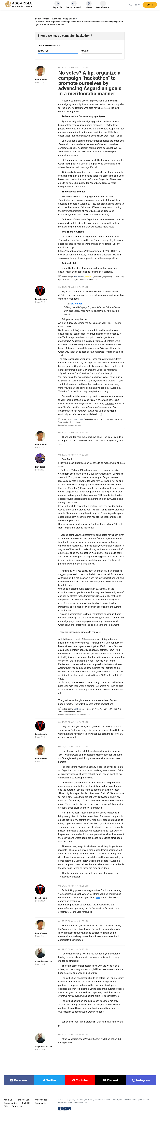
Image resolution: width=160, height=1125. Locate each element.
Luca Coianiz (41, 299)
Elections (56, 19)
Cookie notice (10, 1103)
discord (112, 1080)
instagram (143, 1080)
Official (46, 19)
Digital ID (25, 1103)
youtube (81, 1080)
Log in (150, 5)
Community (40, 1103)
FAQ (6, 1106)
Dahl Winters (41, 79)
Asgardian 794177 (43, 961)
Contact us (17, 1106)
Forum (38, 19)
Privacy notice (40, 1099)
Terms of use (23, 1099)
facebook (20, 1080)
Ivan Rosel (40, 467)
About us (8, 1099)
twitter (51, 1080)
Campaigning (69, 19)
